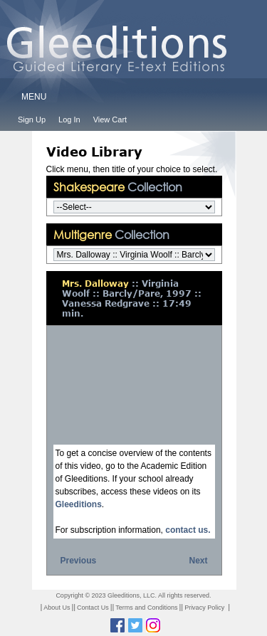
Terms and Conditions (146, 607)
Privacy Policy (204, 607)
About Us (56, 607)
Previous (79, 561)
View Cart (110, 119)
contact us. (187, 530)
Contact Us (93, 607)
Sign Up (32, 119)
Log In (69, 119)
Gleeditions (79, 504)
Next (198, 561)
